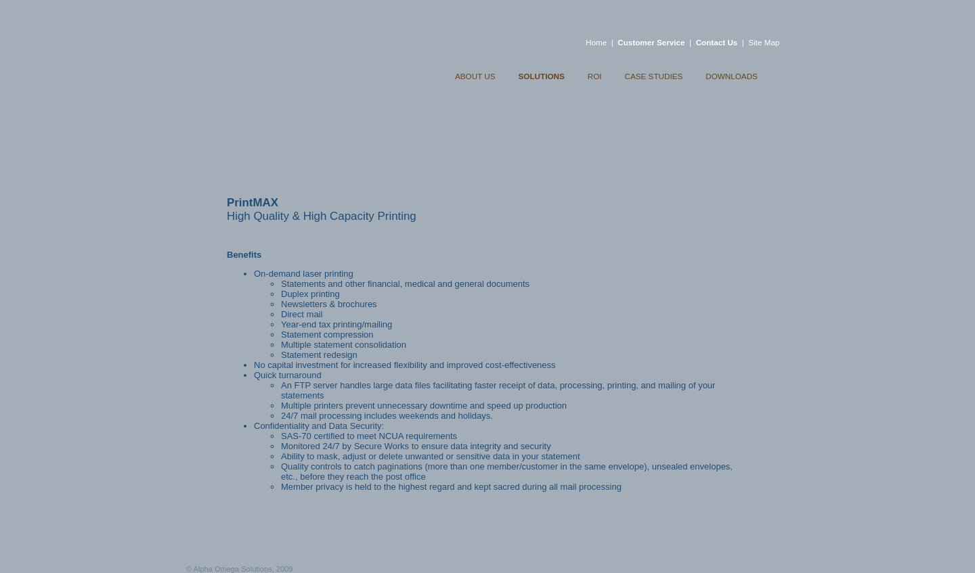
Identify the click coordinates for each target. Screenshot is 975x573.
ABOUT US (475, 76)
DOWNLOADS (732, 76)
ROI (595, 76)
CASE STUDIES (654, 76)
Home (596, 42)
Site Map (763, 42)
